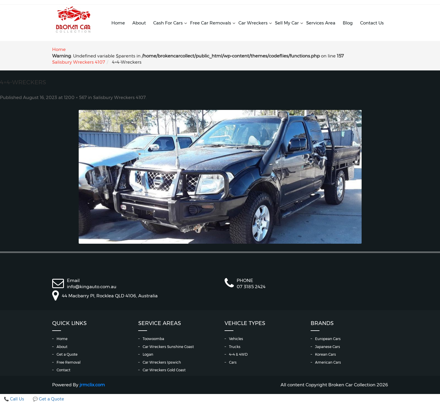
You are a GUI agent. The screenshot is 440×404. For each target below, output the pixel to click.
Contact (63, 370)
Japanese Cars (327, 346)
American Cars (328, 362)
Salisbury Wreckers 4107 (78, 62)
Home (118, 23)
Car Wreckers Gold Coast (164, 370)
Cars (233, 362)
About (139, 23)
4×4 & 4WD (238, 354)
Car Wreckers (253, 23)
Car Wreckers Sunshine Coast (168, 346)
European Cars (328, 339)
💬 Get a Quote (48, 399)
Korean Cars (325, 354)
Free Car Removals (210, 23)
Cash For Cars (168, 23)
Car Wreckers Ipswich (162, 362)
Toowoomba (153, 339)
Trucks (234, 346)
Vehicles (236, 339)
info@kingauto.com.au (91, 286)
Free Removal (68, 362)
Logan (148, 354)
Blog (348, 23)
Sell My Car (287, 23)
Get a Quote (67, 354)
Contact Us (372, 23)
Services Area (320, 23)
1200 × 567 (75, 97)
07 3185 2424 (251, 286)
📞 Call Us (14, 399)
